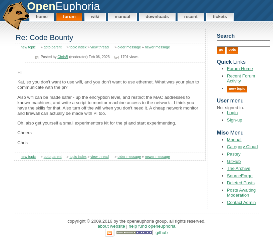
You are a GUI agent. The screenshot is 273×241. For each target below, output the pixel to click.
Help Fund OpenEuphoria (152, 226)
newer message (157, 47)
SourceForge (240, 175)
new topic (28, 47)
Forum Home (240, 68)
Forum (69, 16)
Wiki (95, 16)
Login (232, 112)
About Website (111, 226)
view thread (99, 47)
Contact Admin (241, 202)
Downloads (157, 16)
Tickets (220, 16)
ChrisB (62, 57)
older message (129, 47)
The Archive (238, 168)
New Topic (237, 88)
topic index (77, 47)
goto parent (53, 47)
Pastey (234, 154)
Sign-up (234, 120)
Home (42, 16)
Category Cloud (242, 146)
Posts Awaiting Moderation (241, 193)
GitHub (234, 161)
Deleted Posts (241, 182)
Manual (122, 16)
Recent (191, 16)
